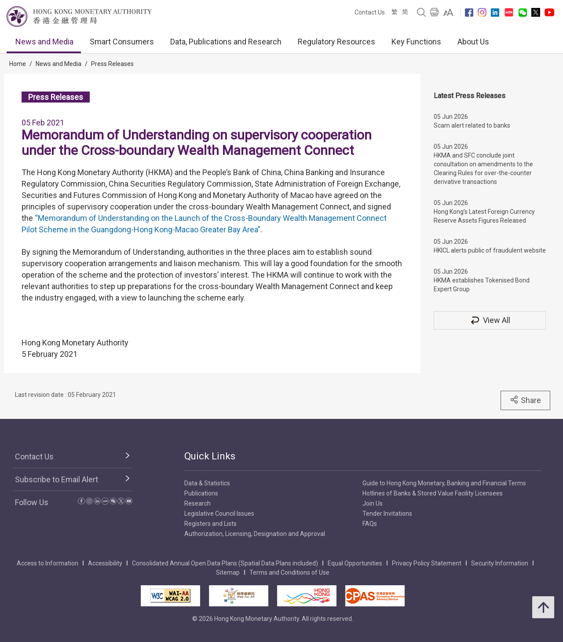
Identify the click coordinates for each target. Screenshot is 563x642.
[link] (448, 12)
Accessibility (105, 563)
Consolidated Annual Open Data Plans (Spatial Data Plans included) (225, 563)
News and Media (44, 41)
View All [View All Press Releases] (490, 320)
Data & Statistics (207, 483)
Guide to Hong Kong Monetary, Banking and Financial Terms (444, 483)
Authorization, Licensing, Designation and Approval (254, 533)
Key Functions (416, 41)
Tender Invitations (387, 513)
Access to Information (47, 563)
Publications (201, 493)
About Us (473, 41)
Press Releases (112, 63)
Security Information (499, 563)
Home (17, 63)
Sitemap (228, 572)
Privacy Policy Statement (426, 563)
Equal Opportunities (355, 563)
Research (197, 503)
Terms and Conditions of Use (289, 572)
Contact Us (370, 12)
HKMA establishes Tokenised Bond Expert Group (482, 285)
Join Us (372, 503)
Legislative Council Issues (219, 513)
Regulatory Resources (336, 41)
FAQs (369, 523)
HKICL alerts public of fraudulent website (490, 250)
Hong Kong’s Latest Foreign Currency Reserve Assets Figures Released (484, 216)
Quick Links (209, 456)
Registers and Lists (210, 523)
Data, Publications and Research (226, 41)
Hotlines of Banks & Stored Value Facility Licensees (432, 493)
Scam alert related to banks (472, 125)
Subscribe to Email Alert (56, 479)
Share (525, 400)
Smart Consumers (122, 41)
